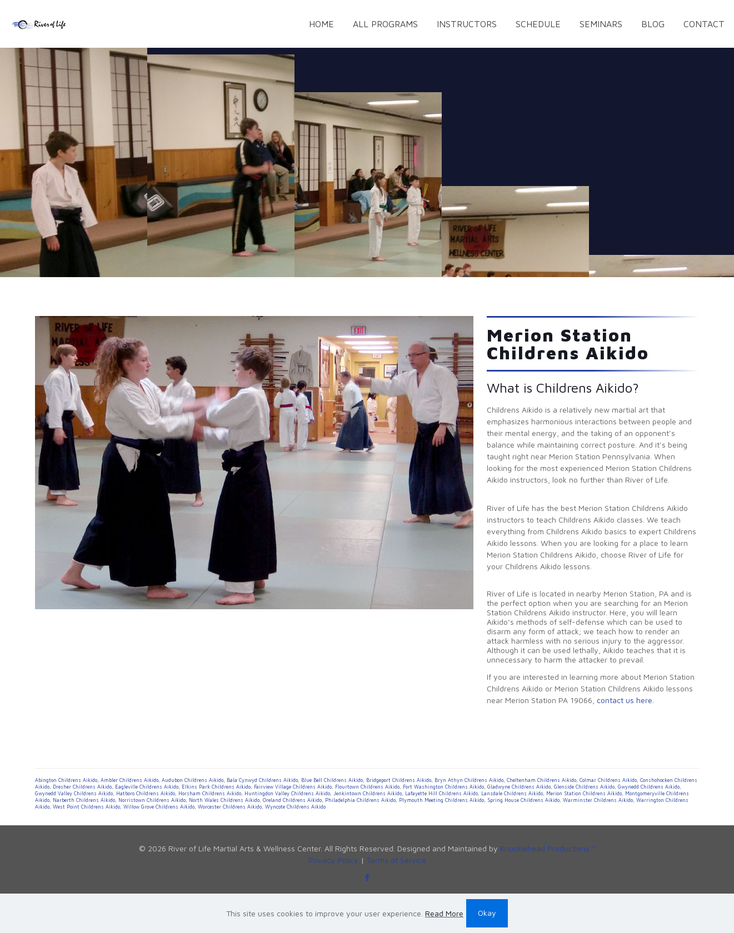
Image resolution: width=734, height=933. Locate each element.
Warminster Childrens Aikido (598, 800)
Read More (444, 913)
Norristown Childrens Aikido (152, 800)
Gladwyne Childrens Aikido (519, 787)
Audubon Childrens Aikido (192, 780)
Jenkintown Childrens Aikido (367, 793)
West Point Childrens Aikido (86, 807)
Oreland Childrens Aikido (292, 800)
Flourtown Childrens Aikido (367, 787)
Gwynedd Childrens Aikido (649, 787)
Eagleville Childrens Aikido (146, 787)
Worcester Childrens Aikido (230, 807)
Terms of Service (396, 860)
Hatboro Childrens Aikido (145, 793)
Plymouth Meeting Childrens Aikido (441, 800)
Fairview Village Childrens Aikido (293, 787)
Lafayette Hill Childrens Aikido (441, 793)
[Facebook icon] (367, 877)
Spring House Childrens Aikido (523, 800)
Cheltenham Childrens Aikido (541, 780)
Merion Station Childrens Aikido (584, 793)
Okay (487, 912)
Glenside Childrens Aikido (584, 787)
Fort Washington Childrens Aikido (443, 787)
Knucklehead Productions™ (548, 848)
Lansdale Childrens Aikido (512, 793)
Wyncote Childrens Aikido (295, 807)
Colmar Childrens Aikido (608, 780)
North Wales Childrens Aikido (224, 800)
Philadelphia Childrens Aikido (360, 800)
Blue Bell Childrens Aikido (332, 780)
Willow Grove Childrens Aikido (158, 807)
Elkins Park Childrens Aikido (216, 787)
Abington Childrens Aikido (66, 780)
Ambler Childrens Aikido (129, 780)
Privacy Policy (333, 860)
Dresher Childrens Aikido (82, 787)
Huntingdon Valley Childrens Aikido (287, 793)
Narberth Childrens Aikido (84, 800)
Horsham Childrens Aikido (209, 793)
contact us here (624, 700)
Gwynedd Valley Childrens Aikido (74, 793)
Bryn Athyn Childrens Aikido (469, 780)
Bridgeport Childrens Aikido (398, 780)
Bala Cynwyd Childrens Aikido (262, 780)
